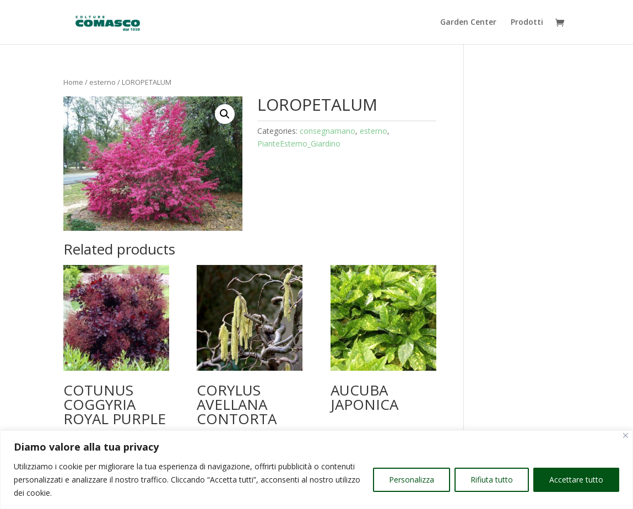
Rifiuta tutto (491, 479)
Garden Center (468, 22)
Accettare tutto (576, 479)
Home (73, 82)
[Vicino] (625, 435)
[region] (316, 469)
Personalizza (411, 479)
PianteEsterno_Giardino (298, 143)
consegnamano (327, 131)
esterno (102, 82)
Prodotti (527, 22)
